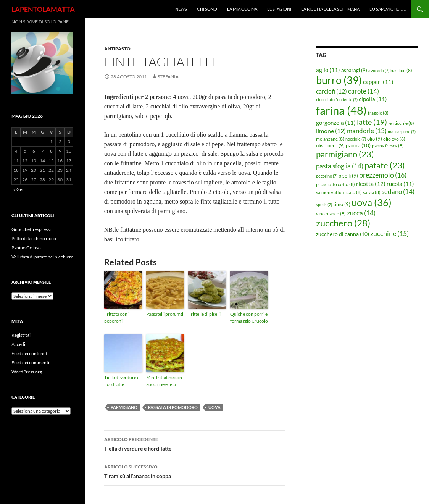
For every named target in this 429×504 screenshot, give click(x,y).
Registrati (21, 335)
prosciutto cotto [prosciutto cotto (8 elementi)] (335, 184)
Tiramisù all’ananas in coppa (194, 470)
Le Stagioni (279, 8)
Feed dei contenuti (29, 353)
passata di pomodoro (173, 407)
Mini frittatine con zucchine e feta (164, 381)
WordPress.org (26, 372)
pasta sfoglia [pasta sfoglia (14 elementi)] (339, 166)
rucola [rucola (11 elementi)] (400, 183)
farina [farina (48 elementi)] (341, 110)
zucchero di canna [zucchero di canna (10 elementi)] (342, 234)
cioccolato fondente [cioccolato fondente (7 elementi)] (337, 99)
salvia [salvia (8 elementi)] (372, 192)
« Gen (19, 189)
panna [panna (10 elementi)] (358, 145)
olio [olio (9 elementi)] (374, 139)
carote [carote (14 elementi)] (363, 91)
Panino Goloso (26, 247)
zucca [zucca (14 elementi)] (361, 213)
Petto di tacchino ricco (33, 238)
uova (214, 407)
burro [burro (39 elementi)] (339, 80)
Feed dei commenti (30, 362)
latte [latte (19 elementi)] (372, 121)
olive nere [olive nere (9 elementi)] (330, 145)
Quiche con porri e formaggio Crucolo (249, 317)
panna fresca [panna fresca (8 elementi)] (388, 146)
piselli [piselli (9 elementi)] (348, 176)
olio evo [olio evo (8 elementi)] (394, 139)
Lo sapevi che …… (387, 8)
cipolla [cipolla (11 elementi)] (373, 98)
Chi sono (207, 8)
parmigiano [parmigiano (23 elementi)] (345, 154)
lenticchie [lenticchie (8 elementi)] (401, 123)
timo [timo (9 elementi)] (341, 204)
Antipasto (117, 49)
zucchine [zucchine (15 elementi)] (389, 233)
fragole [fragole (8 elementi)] (378, 113)
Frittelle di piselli (204, 314)
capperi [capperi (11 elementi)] (378, 81)
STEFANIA (168, 76)
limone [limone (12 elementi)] (331, 131)
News (181, 8)
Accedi (18, 344)
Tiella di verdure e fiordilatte (121, 381)
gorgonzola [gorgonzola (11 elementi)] (336, 122)
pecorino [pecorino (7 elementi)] (326, 175)
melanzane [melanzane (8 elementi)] (330, 139)
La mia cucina (242, 8)
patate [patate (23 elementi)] (384, 165)
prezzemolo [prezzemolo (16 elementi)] (382, 175)
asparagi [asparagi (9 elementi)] (354, 70)
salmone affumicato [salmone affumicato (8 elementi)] (339, 192)
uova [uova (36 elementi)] (372, 202)
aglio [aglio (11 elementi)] (328, 69)
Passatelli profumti (164, 314)
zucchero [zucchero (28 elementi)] (343, 222)
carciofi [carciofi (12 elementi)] (331, 91)
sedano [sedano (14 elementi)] (398, 191)
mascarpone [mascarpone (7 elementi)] (402, 131)
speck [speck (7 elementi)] (324, 204)
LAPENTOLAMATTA (43, 9)
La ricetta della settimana (330, 8)
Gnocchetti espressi (31, 229)
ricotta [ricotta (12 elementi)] (370, 183)
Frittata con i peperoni (116, 317)
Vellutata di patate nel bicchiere (42, 257)
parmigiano (124, 407)
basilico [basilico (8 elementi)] (401, 70)
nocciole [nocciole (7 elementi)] (355, 138)
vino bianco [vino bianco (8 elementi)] (331, 213)
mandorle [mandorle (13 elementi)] (367, 131)
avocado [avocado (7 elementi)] (378, 70)
